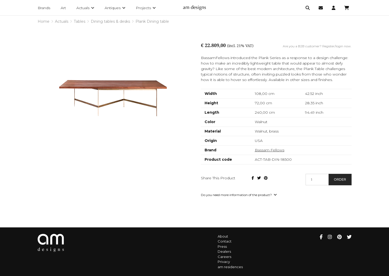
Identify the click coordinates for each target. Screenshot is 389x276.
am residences (230, 267)
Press (222, 246)
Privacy (224, 262)
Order (340, 179)
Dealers (224, 251)
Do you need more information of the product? (239, 195)
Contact (225, 241)
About (223, 236)
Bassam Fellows (269, 150)
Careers (224, 257)
